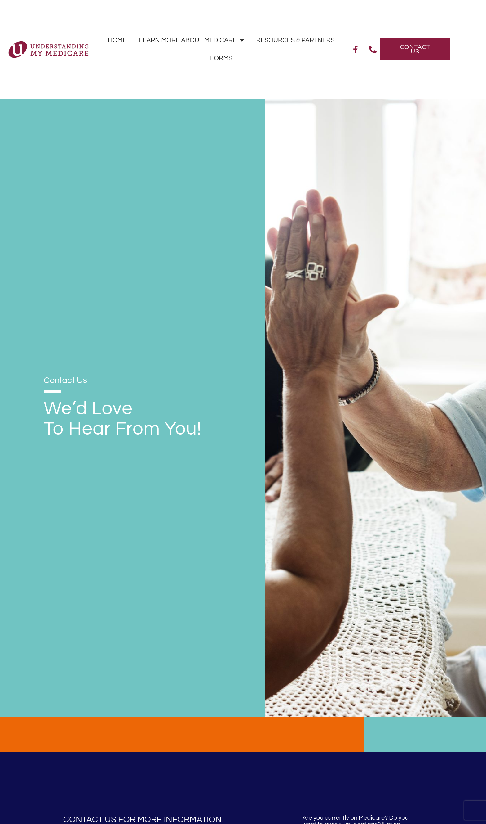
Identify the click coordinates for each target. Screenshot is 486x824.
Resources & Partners (295, 40)
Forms (221, 58)
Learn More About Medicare (191, 40)
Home (117, 40)
